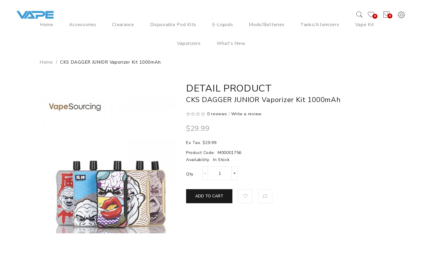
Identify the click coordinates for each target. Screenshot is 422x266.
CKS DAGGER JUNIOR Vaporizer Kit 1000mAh (110, 62)
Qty (189, 174)
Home (46, 62)
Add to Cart (209, 196)
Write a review (246, 114)
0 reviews (217, 114)
